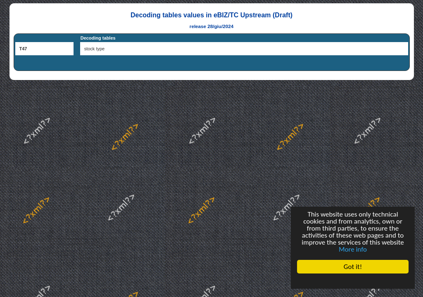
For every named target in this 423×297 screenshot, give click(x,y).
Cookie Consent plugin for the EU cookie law (352, 280)
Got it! (353, 266)
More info (353, 249)
